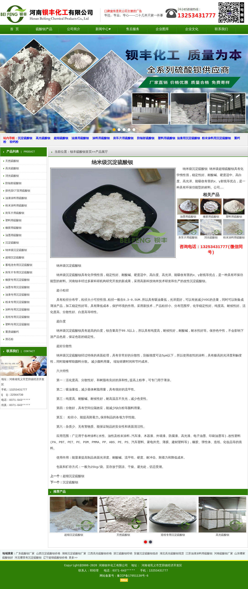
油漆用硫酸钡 (80, 138)
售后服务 (132, 29)
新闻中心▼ (103, 29)
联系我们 (221, 29)
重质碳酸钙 (12, 332)
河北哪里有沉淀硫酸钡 (28, 557)
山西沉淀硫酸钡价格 (48, 553)
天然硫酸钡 (12, 161)
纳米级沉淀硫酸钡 (16, 250)
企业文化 (191, 29)
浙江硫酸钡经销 (122, 553)
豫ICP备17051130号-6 (132, 575)
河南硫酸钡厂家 (223, 553)
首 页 (14, 29)
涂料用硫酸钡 (101, 138)
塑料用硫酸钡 (166, 138)
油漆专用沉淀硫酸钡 (17, 294)
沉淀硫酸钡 (25, 138)
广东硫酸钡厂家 (25, 553)
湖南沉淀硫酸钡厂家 (74, 553)
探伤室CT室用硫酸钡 (17, 190)
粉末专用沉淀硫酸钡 (17, 302)
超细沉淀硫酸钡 (73, 476)
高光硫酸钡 (43, 138)
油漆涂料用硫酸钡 (16, 198)
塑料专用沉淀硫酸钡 (17, 324)
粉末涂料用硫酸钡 (16, 205)
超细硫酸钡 (61, 138)
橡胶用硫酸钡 (13, 227)
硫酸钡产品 (44, 29)
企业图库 (162, 29)
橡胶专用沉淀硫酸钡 (17, 279)
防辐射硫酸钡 (145, 138)
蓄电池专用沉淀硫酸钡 (18, 265)
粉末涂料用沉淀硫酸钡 (216, 138)
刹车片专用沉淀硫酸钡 (18, 272)
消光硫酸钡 (12, 175)
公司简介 (73, 29)
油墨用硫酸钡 (13, 235)
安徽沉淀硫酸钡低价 (146, 553)
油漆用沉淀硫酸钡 (188, 138)
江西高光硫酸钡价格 (100, 553)
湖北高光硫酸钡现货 (172, 553)
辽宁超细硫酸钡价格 (55, 557)
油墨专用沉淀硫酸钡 (17, 287)
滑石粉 (9, 339)
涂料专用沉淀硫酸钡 (17, 309)
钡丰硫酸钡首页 (81, 152)
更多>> (73, 557)
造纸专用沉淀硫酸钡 (17, 317)
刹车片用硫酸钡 (123, 138)
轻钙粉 (14, 142)
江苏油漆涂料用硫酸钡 (199, 553)
